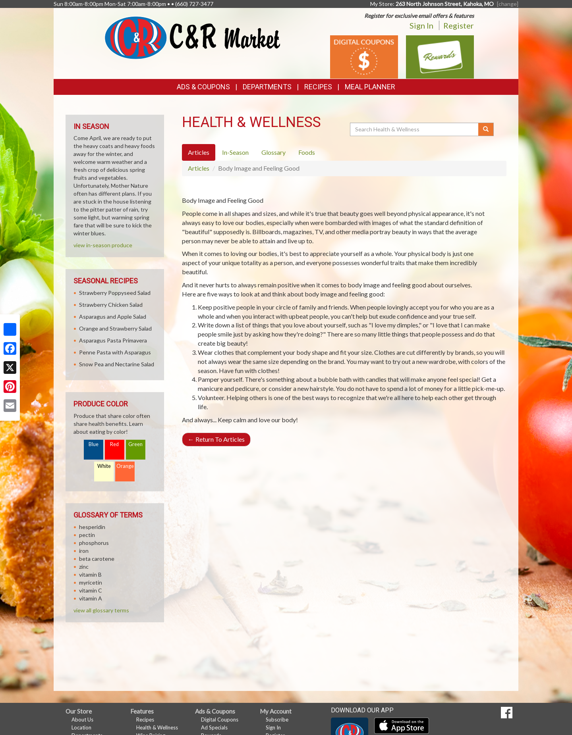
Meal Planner (370, 87)
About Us (82, 719)
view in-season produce (102, 245)
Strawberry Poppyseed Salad (115, 292)
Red (114, 444)
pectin (87, 534)
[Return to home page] (192, 37)
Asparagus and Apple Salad (112, 316)
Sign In (421, 25)
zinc (84, 566)
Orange (125, 466)
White (104, 466)
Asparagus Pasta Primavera (113, 340)
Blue (94, 444)
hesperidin (92, 526)
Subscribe (277, 719)
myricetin (90, 582)
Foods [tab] (306, 152)
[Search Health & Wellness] (414, 129)
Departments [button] (267, 87)
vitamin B (90, 574)
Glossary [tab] (273, 152)
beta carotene (96, 558)
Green (135, 444)
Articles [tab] (198, 152)
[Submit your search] (486, 129)
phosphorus (94, 542)
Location (81, 727)
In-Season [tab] (235, 152)
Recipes (318, 87)
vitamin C (90, 590)
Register (458, 25)
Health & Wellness (157, 727)
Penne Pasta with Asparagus (115, 352)
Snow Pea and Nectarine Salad (116, 364)
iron (84, 550)
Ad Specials (214, 727)
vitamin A (90, 598)
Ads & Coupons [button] (203, 87)
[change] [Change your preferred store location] (507, 3)
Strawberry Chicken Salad (111, 304)
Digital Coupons (219, 719)
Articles (198, 168)
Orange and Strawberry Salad (115, 328)
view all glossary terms (101, 610)
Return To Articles (216, 439)
